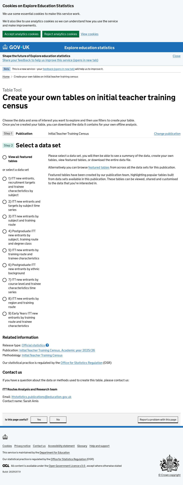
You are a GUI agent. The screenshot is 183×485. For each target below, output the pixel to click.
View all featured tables (20, 159)
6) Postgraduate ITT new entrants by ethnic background (23, 269)
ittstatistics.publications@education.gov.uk (41, 397)
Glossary (82, 445)
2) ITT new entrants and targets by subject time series (24, 206)
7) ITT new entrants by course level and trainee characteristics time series (24, 286)
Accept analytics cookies (21, 34)
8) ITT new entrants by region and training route (23, 303)
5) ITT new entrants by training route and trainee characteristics (23, 254)
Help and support (99, 445)
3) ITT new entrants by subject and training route (23, 220)
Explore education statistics (89, 47)
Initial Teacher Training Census (42, 355)
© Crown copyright (169, 475)
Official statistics (35, 345)
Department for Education (55, 452)
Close (177, 56)
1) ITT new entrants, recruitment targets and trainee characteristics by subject (21, 186)
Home (5, 76)
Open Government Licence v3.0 (67, 465)
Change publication (167, 134)
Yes (42, 419)
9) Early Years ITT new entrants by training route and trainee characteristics (23, 319)
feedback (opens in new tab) (59, 68)
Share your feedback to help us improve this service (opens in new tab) (50, 60)
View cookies (89, 34)
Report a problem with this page (158, 419)
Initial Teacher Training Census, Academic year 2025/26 (57, 350)
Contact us (39, 445)
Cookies (7, 445)
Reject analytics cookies (60, 34)
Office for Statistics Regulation (81, 363)
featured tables (98, 167)
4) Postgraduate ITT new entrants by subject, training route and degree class (23, 237)
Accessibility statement (61, 445)
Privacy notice (22, 445)
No (61, 419)
